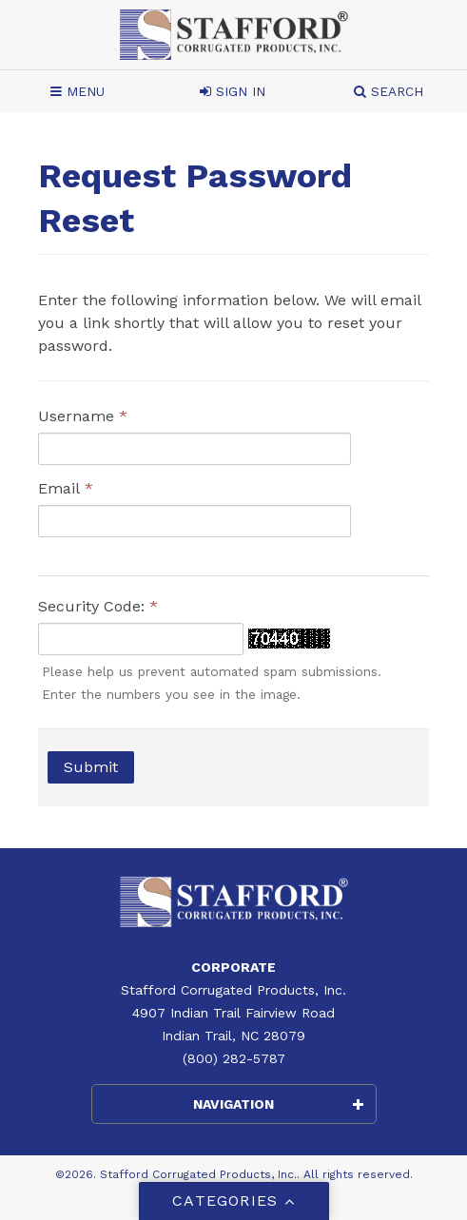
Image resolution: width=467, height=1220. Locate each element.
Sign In (232, 91)
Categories (233, 1200)
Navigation (278, 1104)
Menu (77, 91)
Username (82, 416)
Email (65, 488)
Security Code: (98, 606)
